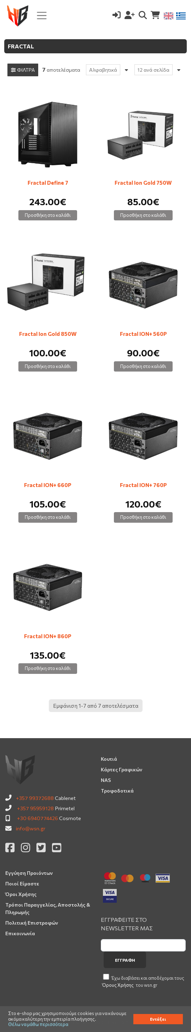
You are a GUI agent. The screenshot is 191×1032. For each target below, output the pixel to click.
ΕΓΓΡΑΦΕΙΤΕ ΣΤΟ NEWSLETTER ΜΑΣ (127, 923)
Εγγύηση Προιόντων (29, 873)
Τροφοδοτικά (117, 791)
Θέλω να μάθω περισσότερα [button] (38, 1024)
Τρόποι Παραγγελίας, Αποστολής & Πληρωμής (47, 908)
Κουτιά (109, 759)
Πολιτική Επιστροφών (31, 923)
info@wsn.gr (30, 828)
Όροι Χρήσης (20, 894)
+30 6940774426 (37, 818)
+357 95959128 (35, 808)
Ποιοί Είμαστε (22, 883)
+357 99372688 (35, 798)
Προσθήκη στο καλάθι (48, 215)
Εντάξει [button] (158, 1018)
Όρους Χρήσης (118, 985)
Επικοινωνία (20, 933)
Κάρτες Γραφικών (121, 769)
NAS (106, 780)
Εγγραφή (125, 959)
